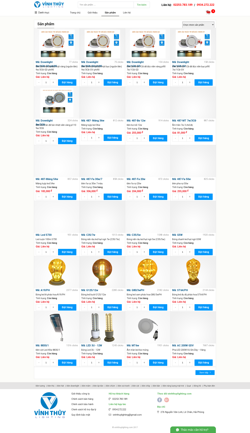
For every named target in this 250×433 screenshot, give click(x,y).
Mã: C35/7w (88, 234)
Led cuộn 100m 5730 (46, 239)
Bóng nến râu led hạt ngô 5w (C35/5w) (146, 239)
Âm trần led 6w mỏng (137, 350)
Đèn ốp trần (98, 386)
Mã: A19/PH (43, 290)
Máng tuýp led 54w (45, 183)
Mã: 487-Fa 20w (136, 179)
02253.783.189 (182, 4)
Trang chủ (75, 12)
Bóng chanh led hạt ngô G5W (186, 239)
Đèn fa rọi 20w (134, 183)
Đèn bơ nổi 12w (134, 125)
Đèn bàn (156, 386)
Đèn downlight (73, 386)
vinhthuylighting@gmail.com (127, 414)
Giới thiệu (92, 12)
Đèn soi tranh (124, 386)
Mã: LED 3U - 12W (91, 345)
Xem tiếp (205, 372)
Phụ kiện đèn (209, 386)
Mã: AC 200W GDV (183, 345)
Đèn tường (40, 386)
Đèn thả (51, 386)
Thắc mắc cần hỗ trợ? (194, 429)
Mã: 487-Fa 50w (181, 179)
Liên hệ (127, 12)
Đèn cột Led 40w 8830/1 (48, 350)
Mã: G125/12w (89, 290)
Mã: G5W (177, 234)
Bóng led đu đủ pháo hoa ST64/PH (189, 294)
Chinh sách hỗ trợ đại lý (83, 409)
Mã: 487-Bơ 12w (136, 120)
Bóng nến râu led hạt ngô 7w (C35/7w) (100, 239)
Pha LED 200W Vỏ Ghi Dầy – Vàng (189, 350)
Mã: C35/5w (134, 234)
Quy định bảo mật (80, 414)
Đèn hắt (60, 386)
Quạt (189, 386)
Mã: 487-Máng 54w (47, 179)
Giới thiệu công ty (80, 393)
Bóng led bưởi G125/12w (93, 294)
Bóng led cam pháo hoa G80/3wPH (144, 294)
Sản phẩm (110, 12)
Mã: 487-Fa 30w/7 (91, 179)
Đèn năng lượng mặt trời (173, 386)
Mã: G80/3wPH (135, 290)
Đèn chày (146, 386)
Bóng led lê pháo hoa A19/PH (50, 294)
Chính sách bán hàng (82, 399)
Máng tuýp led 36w (90, 125)
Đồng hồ (197, 386)
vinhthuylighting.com (123, 427)
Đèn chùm (110, 386)
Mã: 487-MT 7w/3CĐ (184, 120)
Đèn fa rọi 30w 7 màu (92, 183)
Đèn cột (135, 386)
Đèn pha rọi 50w (180, 183)
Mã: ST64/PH (180, 290)
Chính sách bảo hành (82, 404)
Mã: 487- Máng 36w (92, 120)
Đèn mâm (86, 386)
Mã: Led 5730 (43, 234)
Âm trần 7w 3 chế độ (182, 125)
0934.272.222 (205, 4)
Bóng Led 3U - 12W (90, 350)
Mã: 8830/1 (42, 345)
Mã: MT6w (133, 345)
